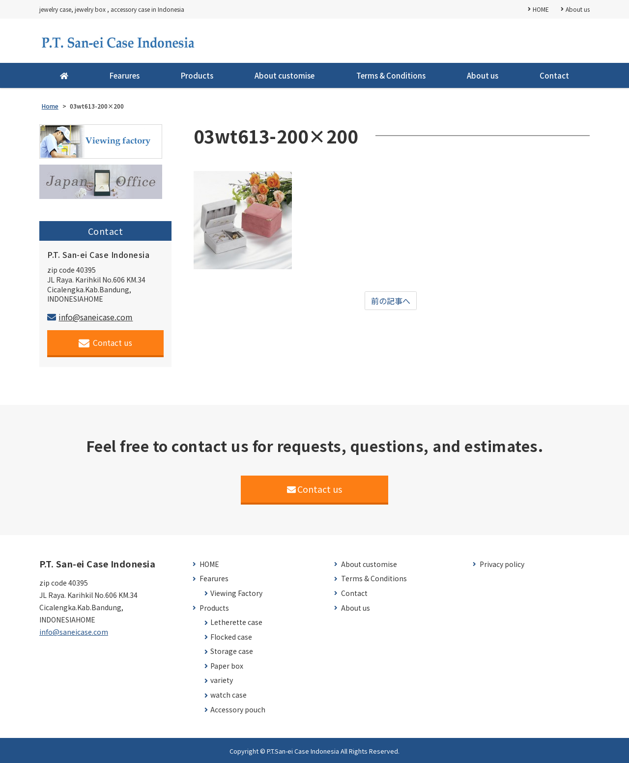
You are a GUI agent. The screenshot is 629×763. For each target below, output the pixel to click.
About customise (284, 75)
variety (221, 680)
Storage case (231, 651)
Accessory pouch (237, 709)
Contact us (105, 343)
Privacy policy (502, 564)
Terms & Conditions (391, 75)
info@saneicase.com (90, 317)
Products (197, 75)
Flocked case (231, 637)
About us (578, 9)
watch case (228, 695)
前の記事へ (390, 301)
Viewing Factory (236, 593)
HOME (541, 9)
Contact (554, 75)
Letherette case (236, 622)
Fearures (125, 75)
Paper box (226, 666)
